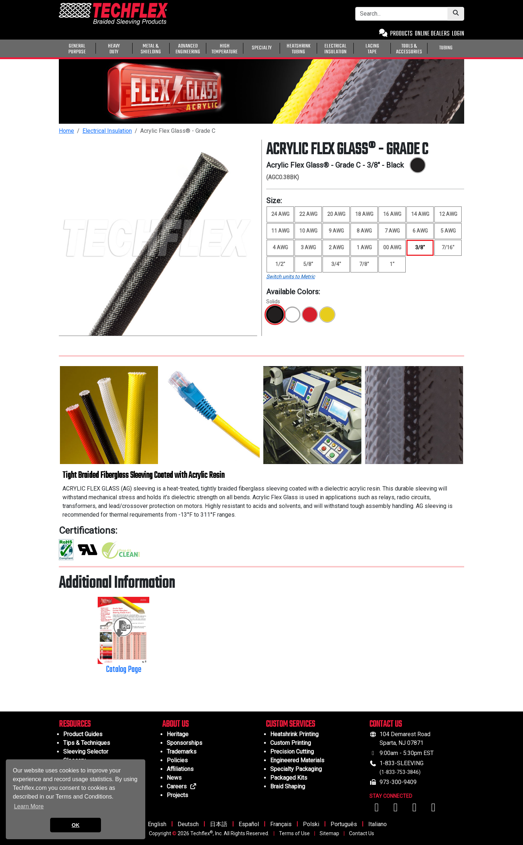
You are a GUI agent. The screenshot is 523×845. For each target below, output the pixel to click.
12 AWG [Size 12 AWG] (448, 214)
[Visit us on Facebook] (377, 809)
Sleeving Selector (85, 751)
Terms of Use (294, 833)
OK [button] (76, 825)
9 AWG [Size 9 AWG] (336, 231)
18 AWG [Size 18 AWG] (364, 214)
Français (281, 824)
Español (249, 824)
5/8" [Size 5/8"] (308, 264)
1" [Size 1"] (392, 264)
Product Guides (82, 734)
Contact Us (361, 833)
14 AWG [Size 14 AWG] (420, 214)
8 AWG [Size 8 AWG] (364, 231)
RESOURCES (74, 724)
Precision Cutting (292, 751)
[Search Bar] (401, 14)
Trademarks (181, 751)
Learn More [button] (29, 806)
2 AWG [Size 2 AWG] (336, 247)
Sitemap (329, 833)
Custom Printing (290, 742)
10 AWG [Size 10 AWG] (308, 231)
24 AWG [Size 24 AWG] (280, 214)
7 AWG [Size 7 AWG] (392, 231)
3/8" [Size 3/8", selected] (420, 247)
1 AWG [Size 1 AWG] (364, 247)
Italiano (377, 824)
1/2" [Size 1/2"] (280, 264)
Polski (311, 824)
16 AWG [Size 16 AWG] (392, 214)
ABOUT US (175, 724)
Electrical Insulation (107, 130)
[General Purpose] (465, 47)
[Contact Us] (383, 34)
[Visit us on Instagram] (415, 809)
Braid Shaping (287, 786)
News (174, 777)
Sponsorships (184, 742)
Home (66, 130)
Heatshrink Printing (294, 734)
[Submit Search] (455, 14)
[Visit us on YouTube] (396, 809)
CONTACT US (385, 724)
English (157, 824)
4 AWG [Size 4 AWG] (280, 247)
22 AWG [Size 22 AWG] (308, 214)
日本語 (218, 824)
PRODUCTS (401, 34)
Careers (182, 786)
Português (344, 824)
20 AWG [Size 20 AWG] (336, 214)
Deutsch (188, 824)
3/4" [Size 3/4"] (336, 264)
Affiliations (180, 769)
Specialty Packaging (296, 769)
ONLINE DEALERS (432, 34)
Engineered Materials (297, 760)
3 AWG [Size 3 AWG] (308, 247)
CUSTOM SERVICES (290, 724)
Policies (177, 760)
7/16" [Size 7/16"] (448, 247)
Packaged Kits (288, 777)
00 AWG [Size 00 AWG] (392, 247)
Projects (177, 795)
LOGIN (458, 34)
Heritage (177, 734)
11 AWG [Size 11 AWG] (280, 231)
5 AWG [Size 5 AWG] (448, 231)
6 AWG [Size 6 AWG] (420, 231)
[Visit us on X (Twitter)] (433, 809)
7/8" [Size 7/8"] (364, 264)
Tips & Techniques (86, 742)
